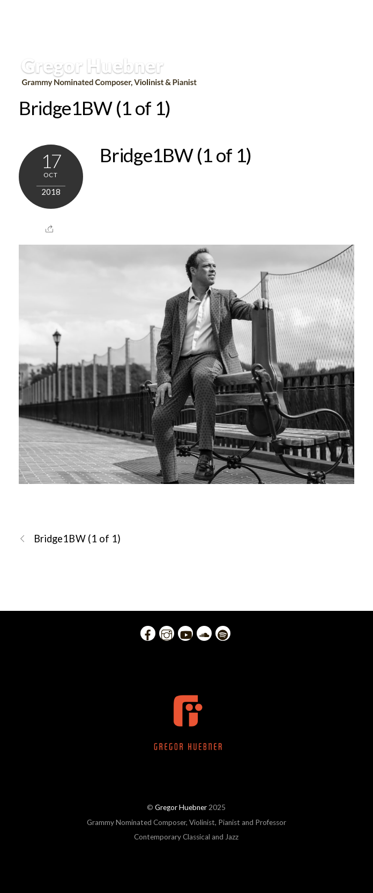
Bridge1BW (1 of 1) (94, 107)
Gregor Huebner (181, 807)
